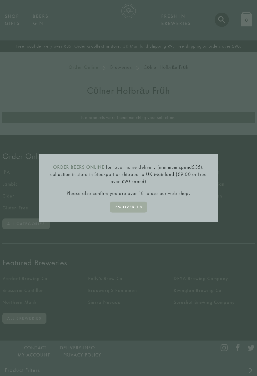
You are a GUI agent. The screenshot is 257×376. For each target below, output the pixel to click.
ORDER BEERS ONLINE (78, 167)
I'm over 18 (129, 206)
